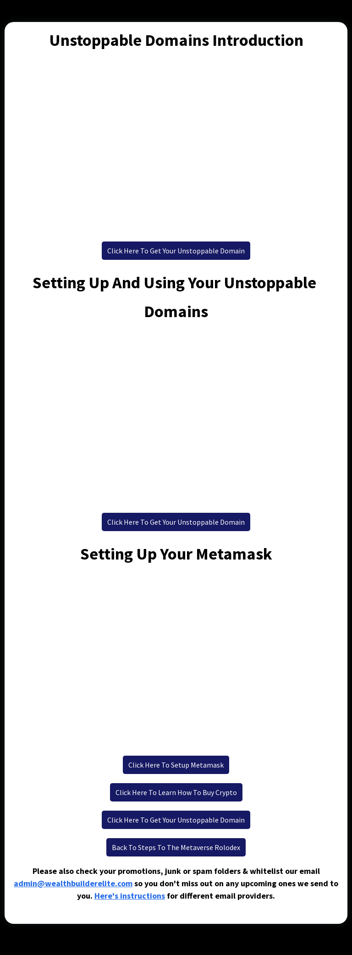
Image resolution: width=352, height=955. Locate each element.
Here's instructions (129, 895)
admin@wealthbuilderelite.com (73, 883)
